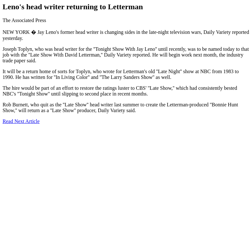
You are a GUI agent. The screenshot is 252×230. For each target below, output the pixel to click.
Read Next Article (21, 121)
